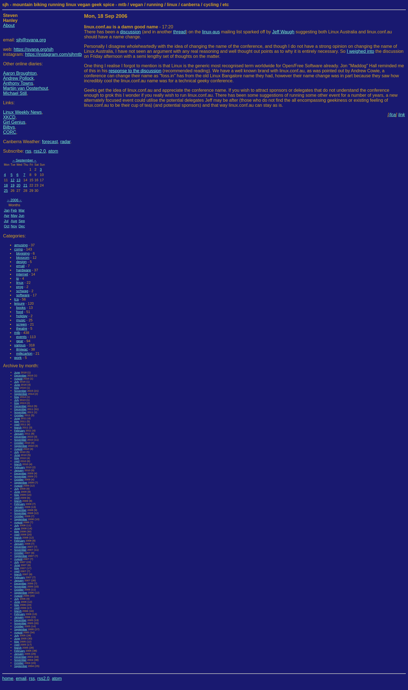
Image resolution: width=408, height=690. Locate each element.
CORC (9, 132)
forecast (50, 141)
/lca (392, 114)
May (14, 216)
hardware (23, 270)
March (18, 427)
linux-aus (211, 31)
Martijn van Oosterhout (25, 88)
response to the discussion (135, 70)
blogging (22, 253)
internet (22, 274)
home (7, 678)
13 (18, 180)
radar (65, 141)
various (20, 345)
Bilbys (9, 127)
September (24, 160)
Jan (7, 210)
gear (19, 341)
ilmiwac (22, 349)
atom (53, 151)
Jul (6, 221)
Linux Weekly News (22, 112)
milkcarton (24, 353)
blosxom (22, 257)
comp (18, 249)
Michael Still (15, 93)
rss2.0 (40, 151)
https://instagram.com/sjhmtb (53, 54)
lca (16, 299)
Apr (6, 216)
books (21, 308)
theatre (21, 328)
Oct (6, 226)
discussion (130, 31)
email (20, 266)
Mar (22, 210)
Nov (14, 226)
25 (6, 190)
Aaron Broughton (20, 73)
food (19, 312)
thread (179, 31)
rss (28, 151)
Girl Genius (14, 122)
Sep (22, 221)
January (19, 433)
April (16, 424)
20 (18, 185)
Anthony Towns (18, 83)
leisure (19, 303)
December (20, 375)
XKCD (9, 117)
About (9, 25)
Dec (22, 226)
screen (21, 324)
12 (12, 180)
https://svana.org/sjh (33, 49)
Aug (14, 221)
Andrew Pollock (18, 78)
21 (25, 185)
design (21, 262)
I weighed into (360, 51)
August (18, 378)
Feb (14, 210)
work (18, 358)
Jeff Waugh (283, 31)
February (19, 430)
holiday (21, 316)
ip (17, 278)
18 (6, 185)
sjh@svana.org (31, 40)
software (22, 295)
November (20, 390)
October (19, 415)
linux (19, 283)
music (20, 320)
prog (19, 287)
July (16, 381)
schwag (22, 291)
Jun (21, 216)
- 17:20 (128, 26)
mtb (17, 333)
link (401, 114)
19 (12, 185)
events (21, 337)
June (17, 372)
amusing (20, 245)
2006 (14, 200)
